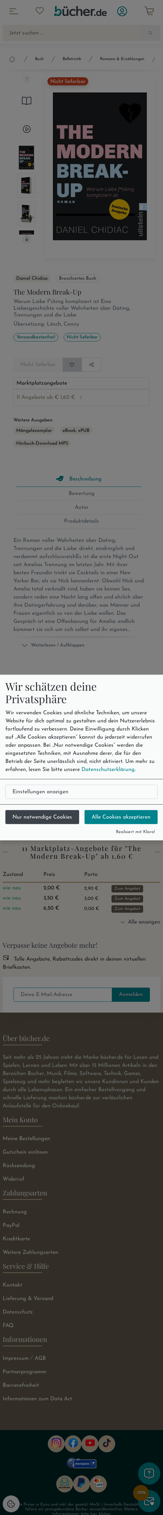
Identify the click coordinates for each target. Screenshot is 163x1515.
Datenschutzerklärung (108, 769)
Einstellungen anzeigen (40, 791)
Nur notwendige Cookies (42, 817)
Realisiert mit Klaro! (135, 831)
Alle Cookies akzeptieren (121, 817)
